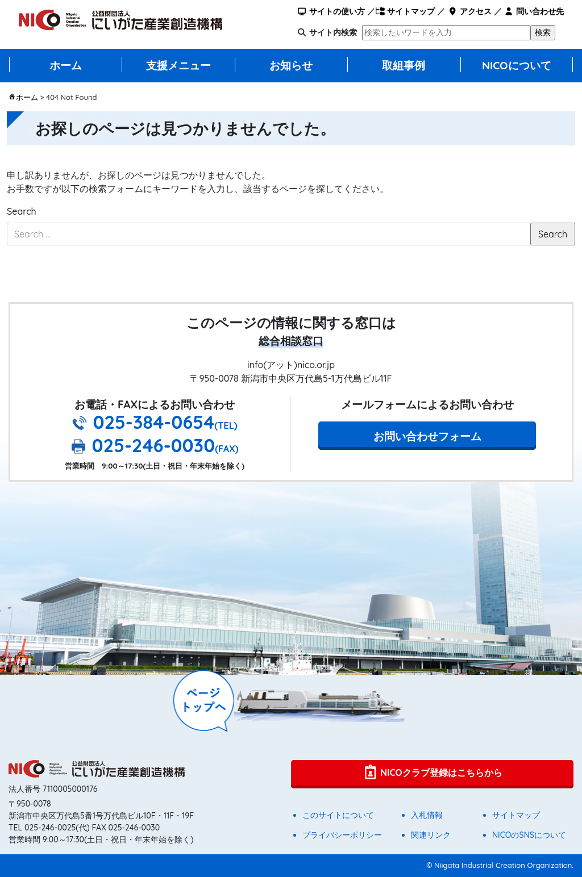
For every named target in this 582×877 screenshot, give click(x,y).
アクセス (469, 11)
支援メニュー (178, 65)
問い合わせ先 (534, 11)
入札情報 (427, 815)
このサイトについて (338, 815)
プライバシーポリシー (342, 835)
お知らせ (291, 65)
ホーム (65, 65)
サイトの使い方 (331, 11)
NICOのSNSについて (529, 835)
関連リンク (431, 835)
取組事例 (403, 65)
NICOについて (516, 65)
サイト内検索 (333, 32)
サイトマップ (405, 11)
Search (21, 211)
